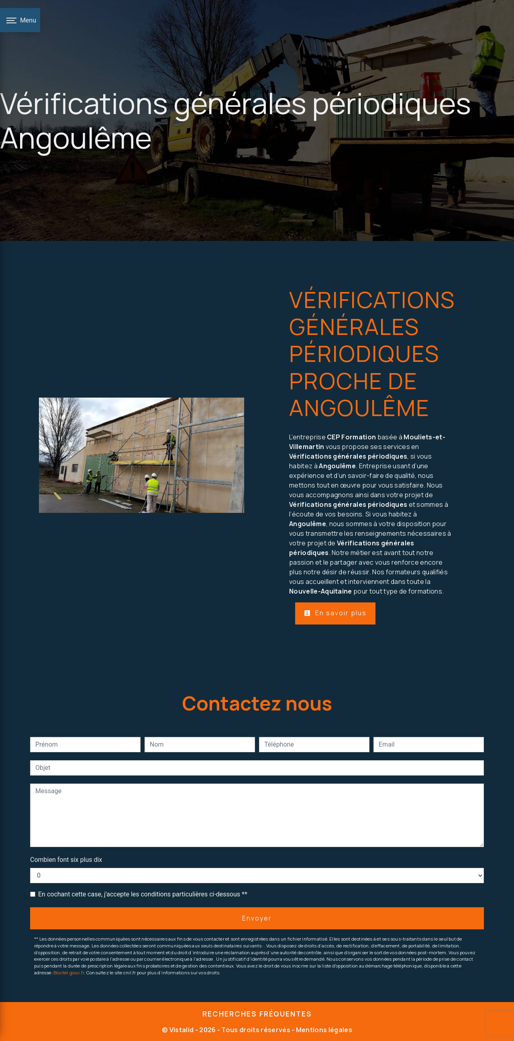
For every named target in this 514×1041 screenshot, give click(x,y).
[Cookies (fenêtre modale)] (2, 1036)
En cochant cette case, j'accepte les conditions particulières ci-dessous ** (142, 894)
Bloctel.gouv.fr (68, 973)
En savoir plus (335, 612)
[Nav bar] (20, 20)
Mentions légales (323, 1029)
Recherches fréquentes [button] (257, 1014)
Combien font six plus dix (66, 859)
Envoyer (257, 918)
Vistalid (181, 1029)
